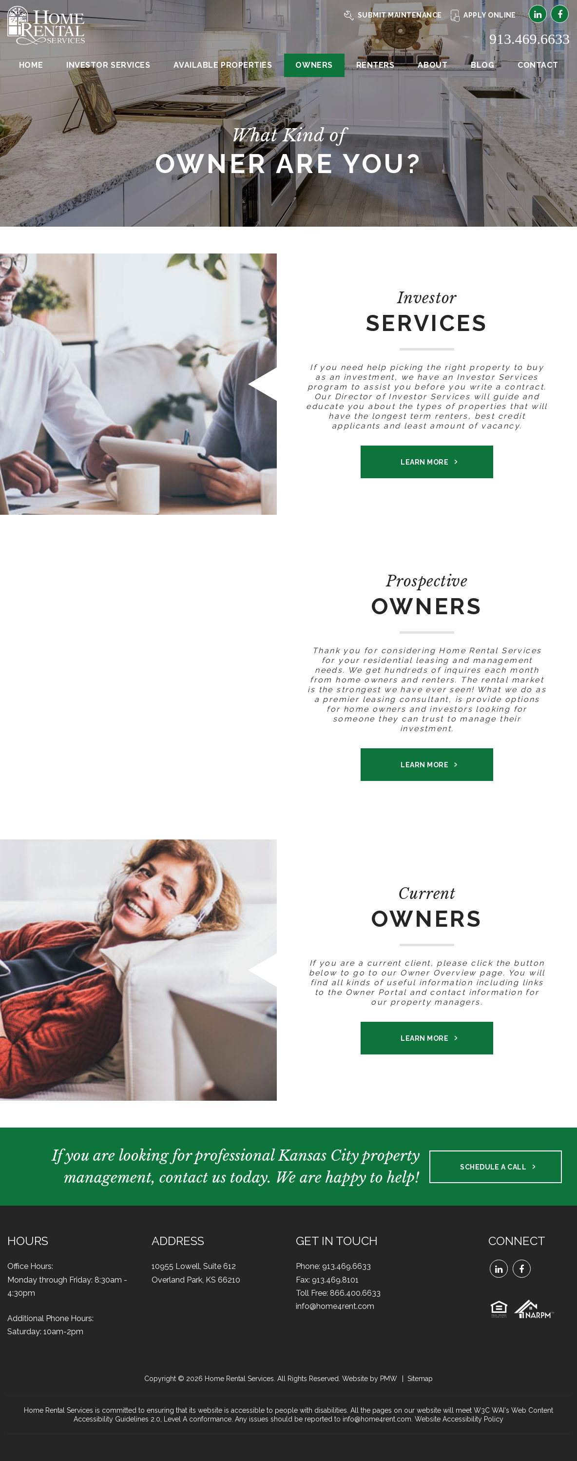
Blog (482, 65)
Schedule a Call (493, 1167)
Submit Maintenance (393, 15)
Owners (313, 65)
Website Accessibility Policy (459, 1419)
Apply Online (483, 15)
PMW (388, 1379)
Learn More (424, 462)
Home (31, 65)
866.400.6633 (355, 1293)
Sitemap (420, 1379)
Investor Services (108, 65)
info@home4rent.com (335, 1306)
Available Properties (222, 65)
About (432, 65)
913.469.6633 (529, 39)
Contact (538, 65)
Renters (375, 65)
